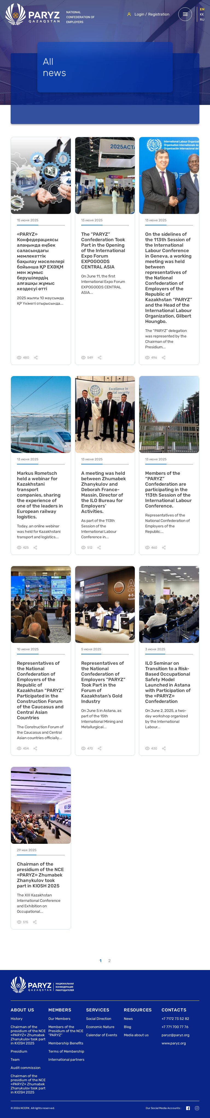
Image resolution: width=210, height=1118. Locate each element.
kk (202, 14)
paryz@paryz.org (175, 1035)
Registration (158, 14)
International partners (66, 1059)
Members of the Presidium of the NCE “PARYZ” (65, 1031)
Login (139, 14)
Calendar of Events (101, 1035)
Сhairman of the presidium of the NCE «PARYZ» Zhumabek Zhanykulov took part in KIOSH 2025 (28, 1035)
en (202, 9)
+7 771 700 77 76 (175, 1027)
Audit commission (25, 1068)
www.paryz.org (174, 1043)
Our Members (59, 1019)
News (128, 1019)
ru (202, 20)
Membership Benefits (65, 1043)
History (16, 1019)
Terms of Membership (66, 1051)
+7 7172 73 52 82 (175, 1019)
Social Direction (98, 1019)
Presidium (19, 1051)
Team (15, 1059)
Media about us (136, 1035)
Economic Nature (100, 1027)
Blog (127, 1027)
